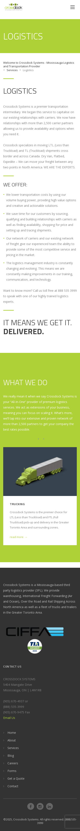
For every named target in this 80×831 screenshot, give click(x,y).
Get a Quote (16, 778)
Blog (10, 756)
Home (11, 733)
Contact (12, 786)
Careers (12, 763)
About (11, 740)
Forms (11, 771)
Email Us (9, 718)
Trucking (17, 504)
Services (13, 748)
